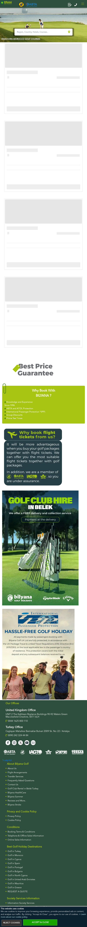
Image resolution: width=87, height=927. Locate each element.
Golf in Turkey (14, 851)
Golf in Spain (14, 863)
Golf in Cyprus (14, 859)
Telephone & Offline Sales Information (26, 836)
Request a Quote (18, 892)
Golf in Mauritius (15, 884)
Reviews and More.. (17, 801)
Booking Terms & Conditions (21, 832)
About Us (12, 769)
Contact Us (13, 785)
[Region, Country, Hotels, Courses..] (41, 32)
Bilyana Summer (15, 797)
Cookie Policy (14, 820)
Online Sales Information (19, 840)
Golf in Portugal (15, 867)
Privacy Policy (14, 816)
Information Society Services (21, 903)
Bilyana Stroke (14, 805)
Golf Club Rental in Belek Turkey (23, 789)
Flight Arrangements (17, 773)
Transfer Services (15, 777)
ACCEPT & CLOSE (40, 922)
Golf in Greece (15, 888)
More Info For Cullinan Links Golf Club (43, 109)
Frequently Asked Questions (21, 781)
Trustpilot (7, 760)
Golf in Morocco (15, 855)
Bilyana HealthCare (17, 793)
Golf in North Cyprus (17, 876)
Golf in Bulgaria (15, 872)
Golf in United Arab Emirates (21, 880)
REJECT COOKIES (11, 923)
